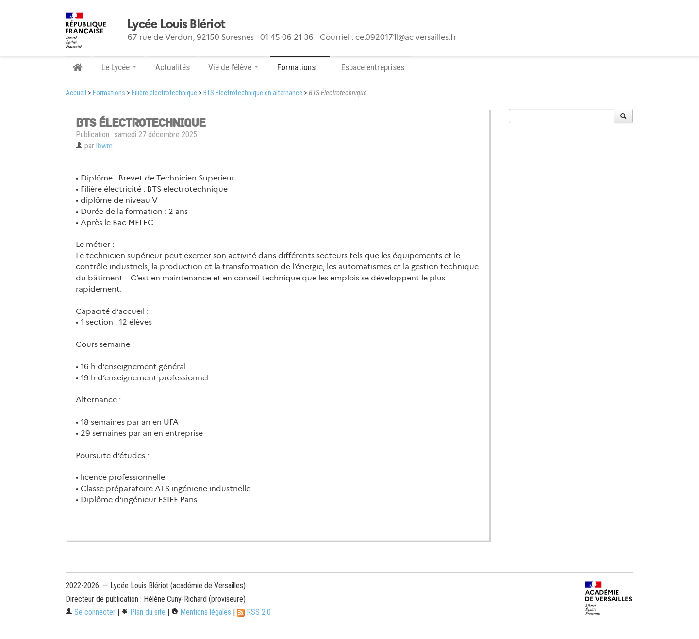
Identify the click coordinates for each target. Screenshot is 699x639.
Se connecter (91, 612)
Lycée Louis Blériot (176, 24)
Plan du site (143, 612)
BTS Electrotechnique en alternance (252, 93)
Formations (109, 93)
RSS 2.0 (254, 612)
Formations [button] (299, 67)
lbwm (104, 145)
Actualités (172, 67)
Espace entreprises (372, 67)
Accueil (76, 93)
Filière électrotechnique (164, 93)
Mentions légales (201, 612)
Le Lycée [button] (118, 67)
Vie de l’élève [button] (233, 67)
